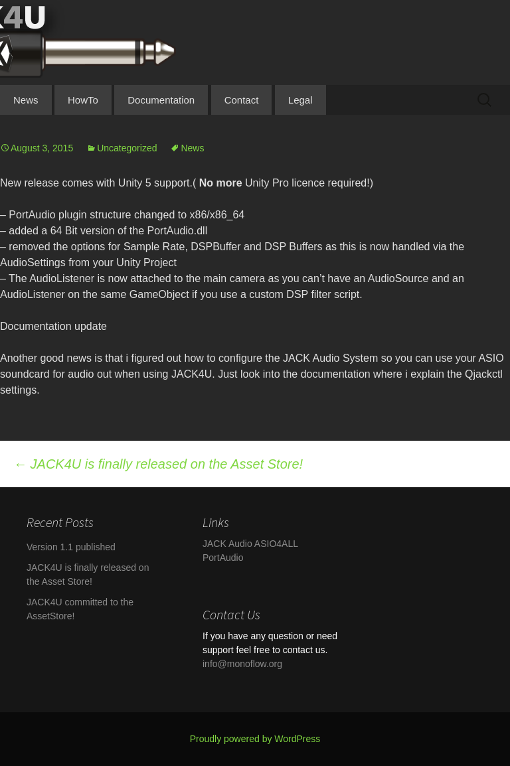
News (26, 100)
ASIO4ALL (276, 543)
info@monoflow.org (242, 663)
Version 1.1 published (71, 547)
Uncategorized (127, 148)
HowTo (83, 100)
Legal (300, 100)
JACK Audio (227, 543)
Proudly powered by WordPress (255, 738)
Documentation (161, 100)
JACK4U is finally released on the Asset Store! (158, 464)
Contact (241, 100)
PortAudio (223, 557)
